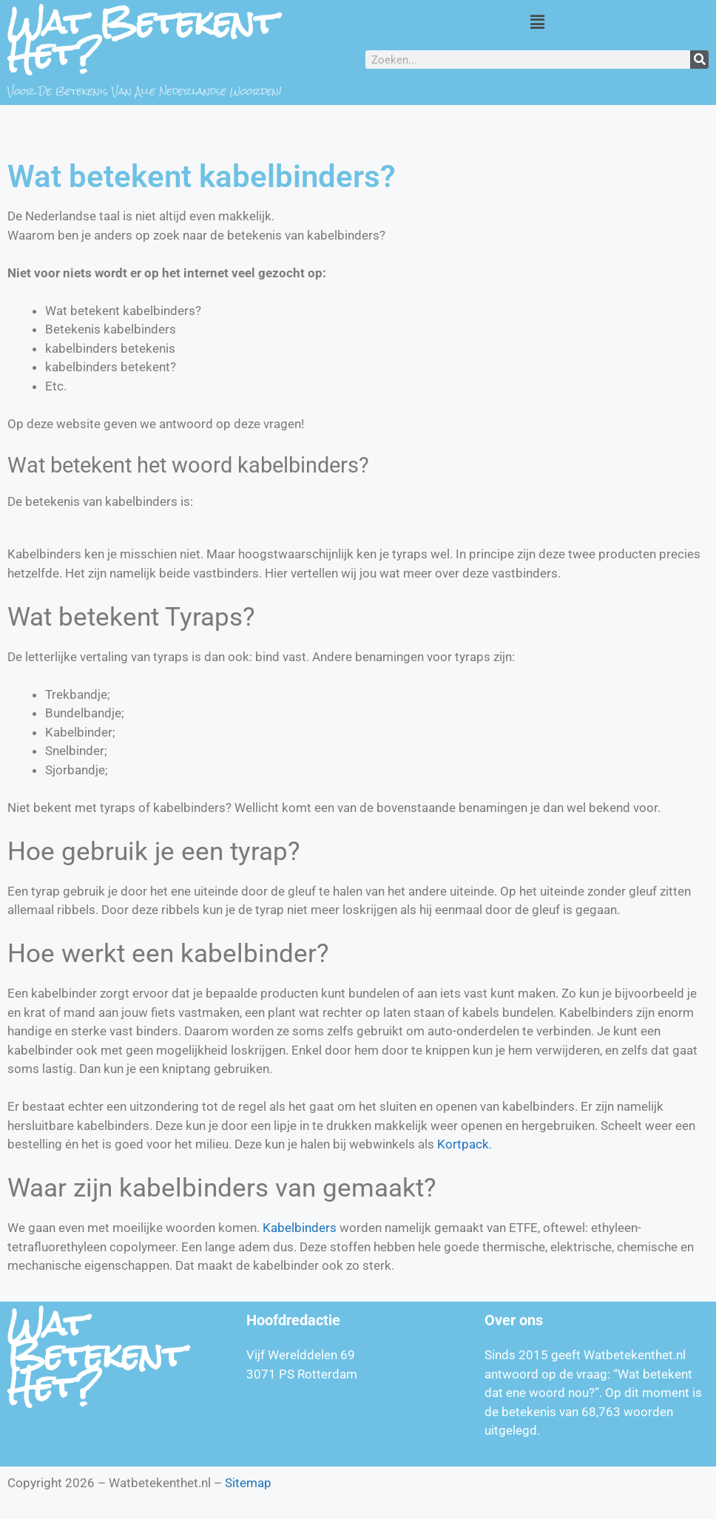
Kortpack (463, 1144)
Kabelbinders (300, 1227)
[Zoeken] (699, 59)
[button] (537, 21)
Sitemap (248, 1482)
